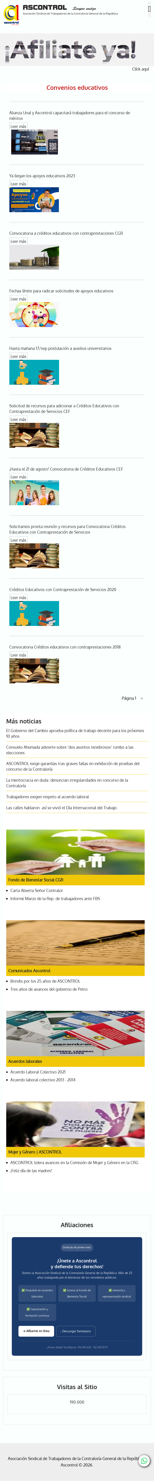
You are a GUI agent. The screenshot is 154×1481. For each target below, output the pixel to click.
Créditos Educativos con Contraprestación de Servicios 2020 (62, 589)
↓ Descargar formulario (76, 1331)
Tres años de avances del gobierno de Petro (48, 989)
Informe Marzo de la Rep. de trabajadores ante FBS (55, 898)
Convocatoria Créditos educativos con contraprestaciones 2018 (65, 647)
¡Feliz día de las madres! (31, 1170)
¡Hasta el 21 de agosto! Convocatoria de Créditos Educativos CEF (66, 469)
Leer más (18, 126)
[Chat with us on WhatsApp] (144, 1460)
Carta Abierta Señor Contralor (36, 890)
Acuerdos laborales (25, 1061)
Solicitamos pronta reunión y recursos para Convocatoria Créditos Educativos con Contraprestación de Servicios (67, 529)
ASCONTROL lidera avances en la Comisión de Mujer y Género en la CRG (74, 1162)
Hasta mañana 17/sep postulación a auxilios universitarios (60, 348)
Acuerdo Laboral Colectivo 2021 (37, 1072)
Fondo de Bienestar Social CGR (35, 879)
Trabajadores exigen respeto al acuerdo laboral (47, 796)
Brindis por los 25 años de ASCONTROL (45, 981)
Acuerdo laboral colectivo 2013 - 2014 (42, 1079)
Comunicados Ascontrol (29, 970)
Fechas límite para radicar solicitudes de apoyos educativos (61, 290)
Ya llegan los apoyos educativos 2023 (42, 175)
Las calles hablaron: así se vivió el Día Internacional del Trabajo (61, 807)
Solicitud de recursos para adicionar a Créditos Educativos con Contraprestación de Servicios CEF (64, 408)
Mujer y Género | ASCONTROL (35, 1152)
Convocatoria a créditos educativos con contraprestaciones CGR (66, 233)
